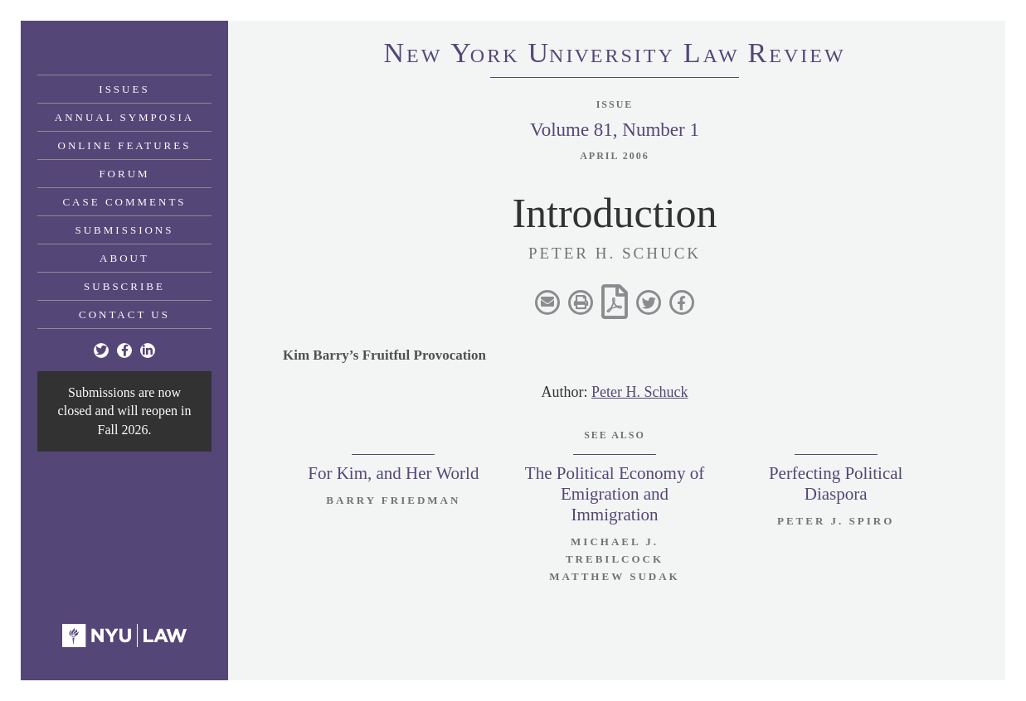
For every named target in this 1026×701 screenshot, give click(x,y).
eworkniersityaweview (614, 55)
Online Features (125, 145)
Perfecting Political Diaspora (836, 483)
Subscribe (124, 286)
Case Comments (124, 202)
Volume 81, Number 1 (614, 129)
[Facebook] (124, 350)
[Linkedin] (147, 350)
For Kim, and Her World (393, 473)
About (124, 258)
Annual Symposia (124, 117)
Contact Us (124, 314)
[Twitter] (101, 350)
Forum (124, 173)
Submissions (124, 230)
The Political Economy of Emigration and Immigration (614, 494)
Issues (124, 89)
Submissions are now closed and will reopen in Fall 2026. (125, 411)
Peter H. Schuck (639, 392)
